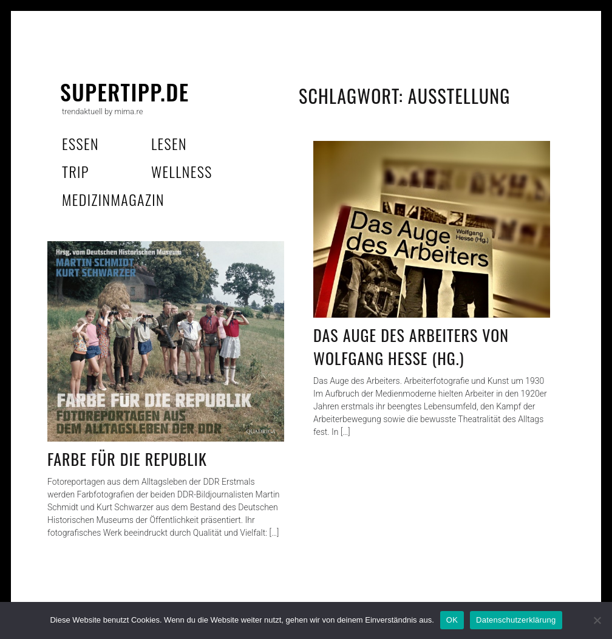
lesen (169, 143)
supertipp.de (124, 91)
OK (452, 619)
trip (75, 171)
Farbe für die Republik (127, 459)
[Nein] (597, 620)
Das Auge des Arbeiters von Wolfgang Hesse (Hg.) (411, 346)
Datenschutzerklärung (516, 619)
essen (80, 143)
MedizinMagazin (113, 199)
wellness (181, 171)
